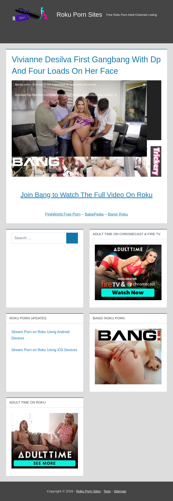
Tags (107, 491)
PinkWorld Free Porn (62, 214)
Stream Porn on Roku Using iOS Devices (44, 350)
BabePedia (94, 214)
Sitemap (120, 491)
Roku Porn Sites (79, 14)
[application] (86, 110)
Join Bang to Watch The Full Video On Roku (86, 194)
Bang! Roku (118, 214)
